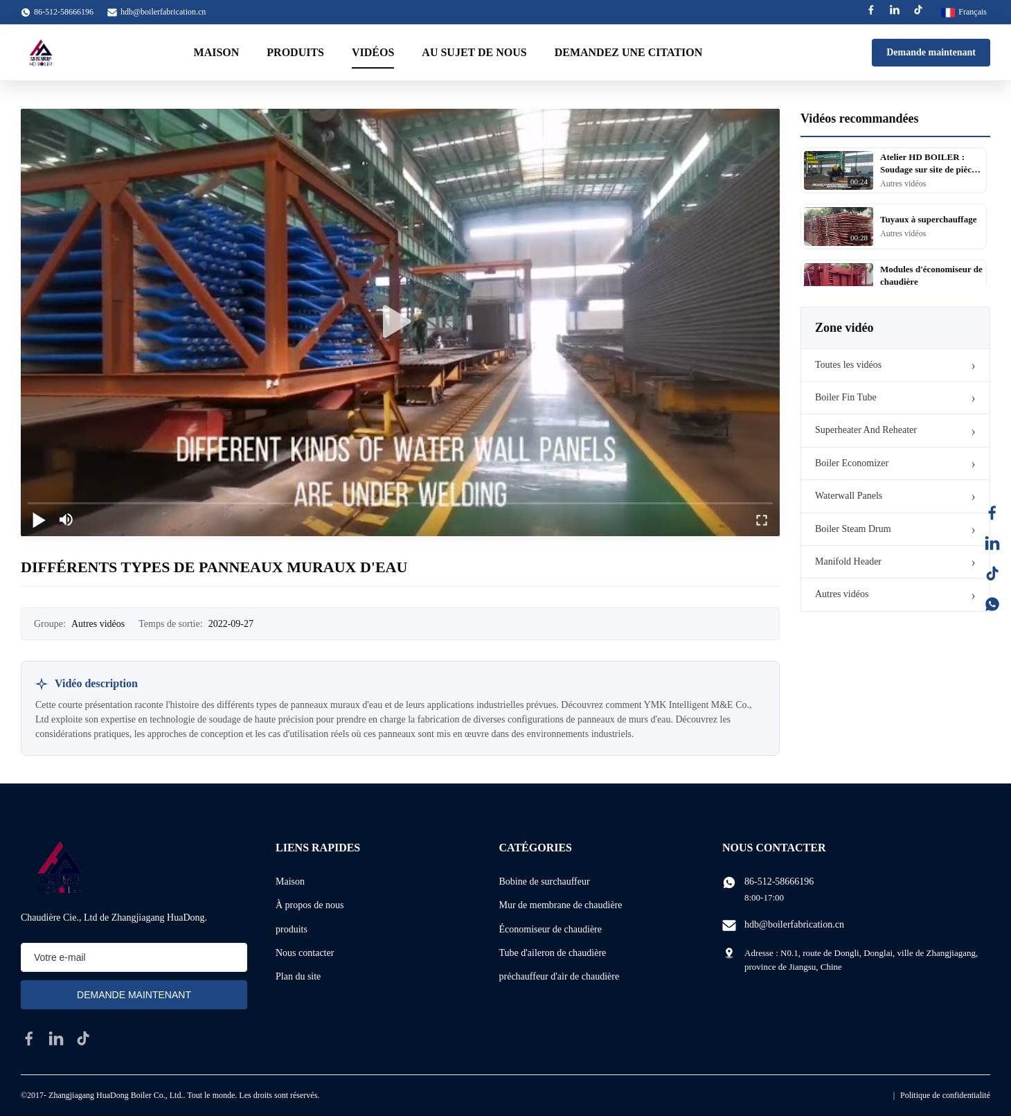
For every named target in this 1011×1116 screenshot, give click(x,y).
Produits (295, 52)
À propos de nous (309, 905)
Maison (217, 52)
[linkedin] (56, 1038)
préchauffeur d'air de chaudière (559, 976)
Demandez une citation (629, 52)
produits (291, 929)
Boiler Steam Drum (853, 529)
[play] (400, 322)
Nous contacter (305, 953)
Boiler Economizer (851, 463)
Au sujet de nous (474, 52)
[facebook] (29, 1038)
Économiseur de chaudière (550, 929)
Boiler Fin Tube (846, 397)
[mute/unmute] (66, 519)
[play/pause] (39, 519)
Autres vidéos (841, 594)
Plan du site (298, 976)
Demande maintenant (931, 52)
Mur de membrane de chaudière (561, 905)
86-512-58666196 (779, 881)
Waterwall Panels (848, 495)
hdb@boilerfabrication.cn (163, 12)
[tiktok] (83, 1038)
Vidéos (373, 52)
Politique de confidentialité (945, 1095)
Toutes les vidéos (848, 365)
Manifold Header (848, 561)
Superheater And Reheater (866, 430)
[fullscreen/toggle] (762, 519)
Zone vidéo (844, 328)
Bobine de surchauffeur (544, 881)
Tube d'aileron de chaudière (553, 953)
